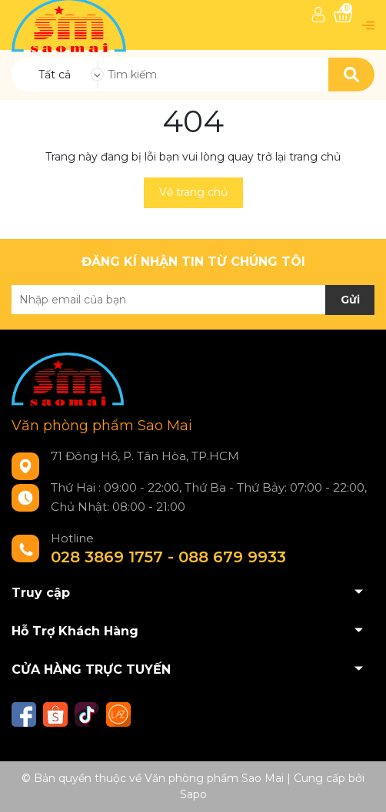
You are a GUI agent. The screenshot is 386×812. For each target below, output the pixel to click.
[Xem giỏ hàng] (343, 15)
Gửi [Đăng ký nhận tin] (350, 300)
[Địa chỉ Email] (193, 299)
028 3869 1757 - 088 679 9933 (168, 557)
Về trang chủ (193, 192)
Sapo (193, 794)
